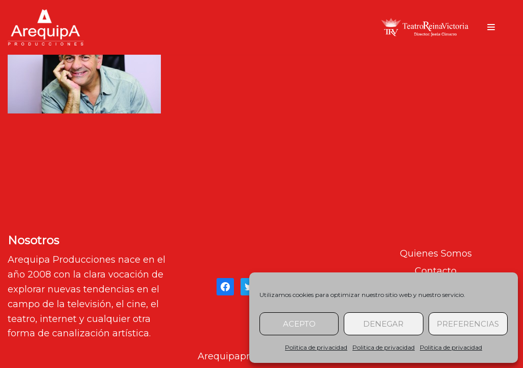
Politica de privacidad (316, 347)
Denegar (383, 324)
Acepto (299, 324)
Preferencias (468, 324)
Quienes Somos (436, 253)
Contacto (436, 271)
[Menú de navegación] (491, 27)
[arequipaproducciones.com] (46, 27)
